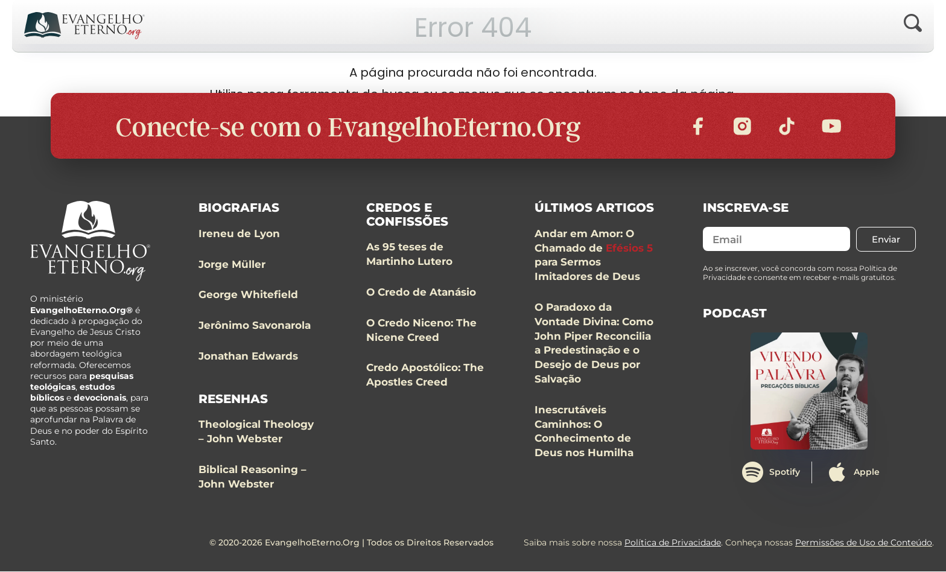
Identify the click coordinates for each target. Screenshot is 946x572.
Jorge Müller (231, 265)
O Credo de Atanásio (421, 293)
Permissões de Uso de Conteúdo (863, 543)
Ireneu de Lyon (239, 234)
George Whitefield (248, 295)
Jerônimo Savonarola (254, 326)
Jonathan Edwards (248, 357)
